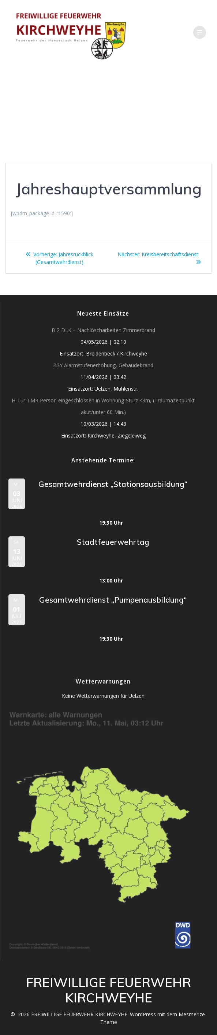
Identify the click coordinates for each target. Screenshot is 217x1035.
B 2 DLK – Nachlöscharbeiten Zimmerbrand (103, 330)
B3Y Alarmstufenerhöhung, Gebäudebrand (103, 365)
